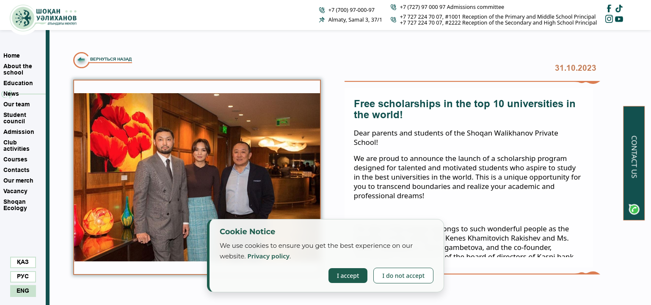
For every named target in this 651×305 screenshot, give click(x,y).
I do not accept (403, 276)
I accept (348, 276)
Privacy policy (268, 256)
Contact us (634, 157)
